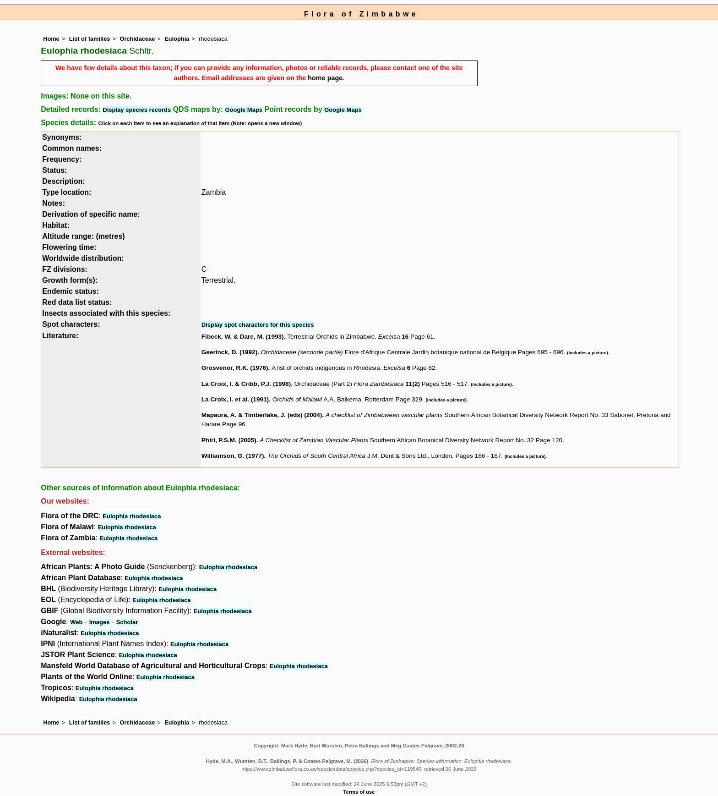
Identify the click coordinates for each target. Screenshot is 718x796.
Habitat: (56, 225)
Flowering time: (69, 247)
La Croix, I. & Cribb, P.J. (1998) (246, 383)
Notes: (53, 203)
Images (99, 622)
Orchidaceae (137, 38)
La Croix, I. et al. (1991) (235, 399)
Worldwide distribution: (83, 258)
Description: (63, 181)
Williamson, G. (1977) (232, 455)
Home (51, 38)
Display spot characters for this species (257, 324)
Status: (54, 170)
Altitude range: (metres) (83, 236)
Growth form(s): (70, 280)
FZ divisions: (64, 269)
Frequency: (62, 159)
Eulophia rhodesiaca (132, 516)
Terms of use (359, 792)
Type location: (66, 192)
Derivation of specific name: (91, 214)
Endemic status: (70, 291)
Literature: (60, 336)
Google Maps (243, 109)
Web (76, 622)
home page (325, 78)
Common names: (72, 148)
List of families (89, 38)
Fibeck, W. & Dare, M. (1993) (242, 336)
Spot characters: (71, 324)
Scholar (127, 622)
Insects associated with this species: (106, 313)
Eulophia (176, 38)
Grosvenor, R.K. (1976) (234, 367)
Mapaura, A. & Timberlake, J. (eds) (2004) (261, 415)
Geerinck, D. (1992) (229, 352)
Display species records (137, 109)
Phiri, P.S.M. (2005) (228, 440)
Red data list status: (77, 302)
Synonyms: (62, 137)
